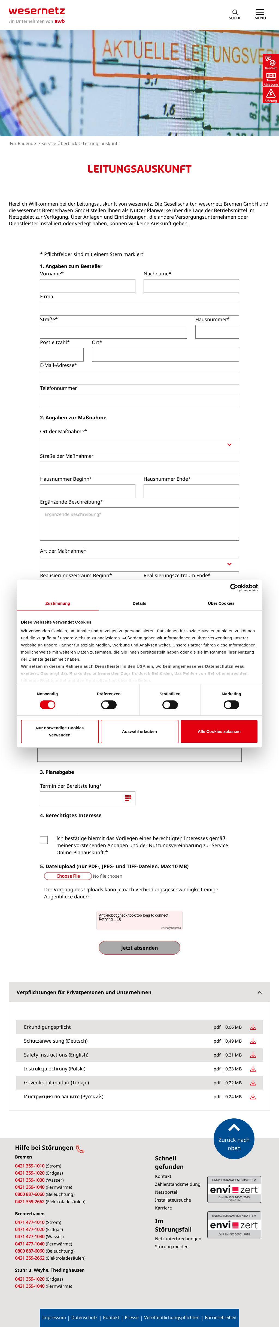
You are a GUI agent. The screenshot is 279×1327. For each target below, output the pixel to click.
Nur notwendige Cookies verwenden (60, 731)
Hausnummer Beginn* (66, 479)
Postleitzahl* (55, 342)
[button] (235, 15)
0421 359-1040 (29, 1187)
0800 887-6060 (29, 1194)
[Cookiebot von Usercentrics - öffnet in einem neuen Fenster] (234, 587)
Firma (46, 296)
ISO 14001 (234, 1224)
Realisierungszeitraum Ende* (177, 575)
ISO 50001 (234, 1189)
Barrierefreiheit (221, 1317)
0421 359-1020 (29, 1173)
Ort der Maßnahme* (63, 431)
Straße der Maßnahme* (67, 456)
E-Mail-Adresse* (58, 365)
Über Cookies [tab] (221, 603)
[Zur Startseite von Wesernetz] (37, 15)
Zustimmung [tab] (58, 603)
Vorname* (52, 273)
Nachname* (157, 273)
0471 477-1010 (29, 1222)
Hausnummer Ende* (167, 479)
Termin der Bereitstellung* (71, 786)
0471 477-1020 (29, 1229)
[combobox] (139, 445)
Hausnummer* (212, 319)
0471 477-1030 (29, 1236)
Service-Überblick (59, 143)
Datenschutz (84, 1317)
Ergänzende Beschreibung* (71, 501)
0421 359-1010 (29, 1166)
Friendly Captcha (171, 927)
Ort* (97, 342)
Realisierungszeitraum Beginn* (76, 575)
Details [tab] (139, 603)
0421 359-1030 (29, 1180)
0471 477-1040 (29, 1244)
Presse (132, 1317)
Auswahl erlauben (139, 731)
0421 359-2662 (29, 1202)
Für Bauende (23, 143)
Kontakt (111, 1317)
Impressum (54, 1317)
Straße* (49, 319)
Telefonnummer (58, 388)
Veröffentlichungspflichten (171, 1317)
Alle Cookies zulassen (219, 731)
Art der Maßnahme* (63, 550)
